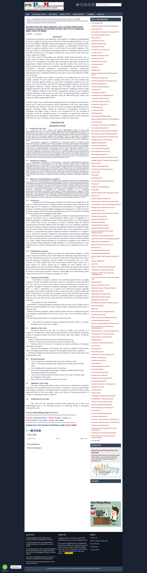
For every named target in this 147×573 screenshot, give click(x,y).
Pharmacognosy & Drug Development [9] (105, 331)
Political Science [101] (99, 360)
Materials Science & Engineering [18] (104, 288)
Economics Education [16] (100, 128)
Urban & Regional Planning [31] (102, 413)
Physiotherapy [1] (97, 351)
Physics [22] (96, 346)
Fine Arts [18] (96, 163)
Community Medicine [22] (100, 98)
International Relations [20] (101, 253)
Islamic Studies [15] (98, 261)
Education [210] (97, 113)
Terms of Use (94, 549)
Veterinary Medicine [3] (99, 416)
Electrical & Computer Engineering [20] (105, 131)
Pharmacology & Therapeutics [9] (103, 334)
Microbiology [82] (97, 305)
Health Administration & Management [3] (105, 193)
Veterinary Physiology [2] (100, 425)
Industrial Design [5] (98, 222)
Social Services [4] (98, 387)
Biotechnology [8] (97, 64)
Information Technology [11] (101, 241)
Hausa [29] (95, 190)
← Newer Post (31, 438)
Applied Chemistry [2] (99, 43)
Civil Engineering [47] (99, 92)
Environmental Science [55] (101, 151)
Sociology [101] (96, 390)
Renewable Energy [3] (99, 381)
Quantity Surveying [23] (99, 375)
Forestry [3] (96, 172)
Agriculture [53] (97, 29)
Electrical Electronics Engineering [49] (104, 134)
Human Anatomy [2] (98, 210)
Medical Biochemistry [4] (100, 300)
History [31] (95, 196)
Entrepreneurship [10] (99, 145)
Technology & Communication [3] (102, 399)
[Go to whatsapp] (4, 567)
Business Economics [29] (100, 78)
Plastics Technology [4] (99, 357)
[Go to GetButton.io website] (5, 571)
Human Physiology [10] (99, 216)
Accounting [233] (97, 23)
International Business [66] (100, 250)
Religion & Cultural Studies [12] (102, 378)
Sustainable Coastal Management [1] (103, 396)
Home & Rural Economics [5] (101, 198)
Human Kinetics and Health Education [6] (105, 213)
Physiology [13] (97, 348)
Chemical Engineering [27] (100, 86)
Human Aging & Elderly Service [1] (103, 207)
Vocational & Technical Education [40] (104, 433)
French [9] (95, 175)
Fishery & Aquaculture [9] (100, 166)
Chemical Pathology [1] (99, 84)
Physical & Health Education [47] (102, 343)
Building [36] (96, 70)
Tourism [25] (96, 410)
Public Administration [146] (100, 366)
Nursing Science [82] (98, 314)
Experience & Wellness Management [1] (105, 157)
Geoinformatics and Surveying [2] (103, 181)
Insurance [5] (96, 247)
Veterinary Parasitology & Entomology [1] (105, 419)
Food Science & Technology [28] (102, 169)
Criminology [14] (97, 107)
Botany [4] (95, 67)
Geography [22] (97, 178)
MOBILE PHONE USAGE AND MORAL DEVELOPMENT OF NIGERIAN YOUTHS (39, 538)
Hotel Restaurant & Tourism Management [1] (106, 204)
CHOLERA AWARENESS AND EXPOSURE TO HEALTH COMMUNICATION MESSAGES (40, 558)
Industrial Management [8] (100, 228)
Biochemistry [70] (98, 58)
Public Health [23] (97, 369)
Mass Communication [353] (100, 285)
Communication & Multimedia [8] (102, 95)
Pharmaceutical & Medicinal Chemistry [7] (105, 323)
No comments (37, 34)
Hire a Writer (53, 14)
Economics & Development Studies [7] (104, 125)
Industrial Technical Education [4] (102, 235)
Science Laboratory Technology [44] (103, 384)
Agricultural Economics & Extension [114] (105, 32)
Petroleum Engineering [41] (101, 320)
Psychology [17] (97, 363)
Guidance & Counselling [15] (101, 187)
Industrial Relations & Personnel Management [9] (102, 232)
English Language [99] (99, 142)
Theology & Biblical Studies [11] (102, 404)
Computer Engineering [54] (101, 101)
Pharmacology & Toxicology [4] (102, 337)
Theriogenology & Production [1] (102, 407)
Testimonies (90, 14)
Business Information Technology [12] (104, 81)
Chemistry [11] (96, 89)
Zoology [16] (96, 440)
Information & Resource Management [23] (105, 238)
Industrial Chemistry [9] (99, 219)
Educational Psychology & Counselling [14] (105, 119)
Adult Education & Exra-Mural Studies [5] (105, 26)
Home (27, 14)
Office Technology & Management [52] (104, 317)
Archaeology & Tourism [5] (100, 49)
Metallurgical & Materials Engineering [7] (105, 302)
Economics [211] (97, 122)
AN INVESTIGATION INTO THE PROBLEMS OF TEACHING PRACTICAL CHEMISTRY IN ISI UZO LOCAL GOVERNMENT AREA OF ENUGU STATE (41, 551)
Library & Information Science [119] (103, 267)
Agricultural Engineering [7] (101, 35)
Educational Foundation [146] (101, 116)
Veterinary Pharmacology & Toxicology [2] (105, 422)
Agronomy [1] (96, 38)
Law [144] (95, 264)
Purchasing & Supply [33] (100, 372)
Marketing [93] (96, 282)
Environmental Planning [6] (101, 148)
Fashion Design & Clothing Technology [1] (105, 160)
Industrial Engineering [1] (100, 225)
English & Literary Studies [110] (102, 140)
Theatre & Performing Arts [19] (102, 401)
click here (54, 413)
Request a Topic (65, 14)
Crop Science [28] (97, 110)
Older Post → (84, 438)
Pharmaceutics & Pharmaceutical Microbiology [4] (102, 327)
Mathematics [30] (97, 291)
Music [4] (95, 308)
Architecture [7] (97, 52)
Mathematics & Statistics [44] (101, 294)
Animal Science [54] (98, 41)
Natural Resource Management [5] (103, 311)
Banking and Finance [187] (100, 55)
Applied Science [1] (98, 46)
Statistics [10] (96, 393)
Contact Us (100, 14)
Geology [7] (95, 184)
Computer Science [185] (99, 104)
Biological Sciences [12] (99, 61)
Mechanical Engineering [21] (101, 297)
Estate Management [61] (99, 154)
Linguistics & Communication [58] (103, 270)
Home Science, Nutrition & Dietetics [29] (105, 201)
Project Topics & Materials (99, 541)
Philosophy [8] (96, 340)
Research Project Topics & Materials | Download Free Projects (79, 568)
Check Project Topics (40, 13)
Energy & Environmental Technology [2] (105, 137)
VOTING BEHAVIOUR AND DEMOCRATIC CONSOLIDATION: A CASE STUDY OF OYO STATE (40, 544)
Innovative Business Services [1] (102, 244)
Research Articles (78, 14)
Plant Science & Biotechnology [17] (103, 354)
